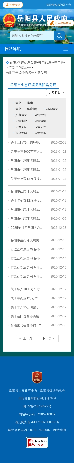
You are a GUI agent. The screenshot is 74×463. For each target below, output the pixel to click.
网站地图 (59, 430)
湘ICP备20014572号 (37, 406)
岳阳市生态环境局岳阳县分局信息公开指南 (41, 161)
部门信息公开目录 (51, 63)
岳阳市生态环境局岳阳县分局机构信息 (37, 170)
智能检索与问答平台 (58, 4)
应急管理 (40, 133)
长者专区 (13, 4)
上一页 (25, 338)
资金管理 (21, 133)
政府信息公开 (27, 63)
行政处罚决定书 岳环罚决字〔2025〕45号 (40, 249)
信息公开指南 (24, 103)
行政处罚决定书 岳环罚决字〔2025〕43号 (40, 276)
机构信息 (52, 109)
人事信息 (21, 115)
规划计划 (40, 115)
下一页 (48, 338)
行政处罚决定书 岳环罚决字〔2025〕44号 (40, 258)
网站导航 (13, 48)
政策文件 (40, 127)
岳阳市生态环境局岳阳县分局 (26, 72)
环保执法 (21, 127)
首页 (13, 63)
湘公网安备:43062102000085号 (37, 422)
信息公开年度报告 (27, 109)
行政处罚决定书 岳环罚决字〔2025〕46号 (40, 267)
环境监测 (40, 121)
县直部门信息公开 (18, 67)
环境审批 (21, 121)
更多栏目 (55, 92)
